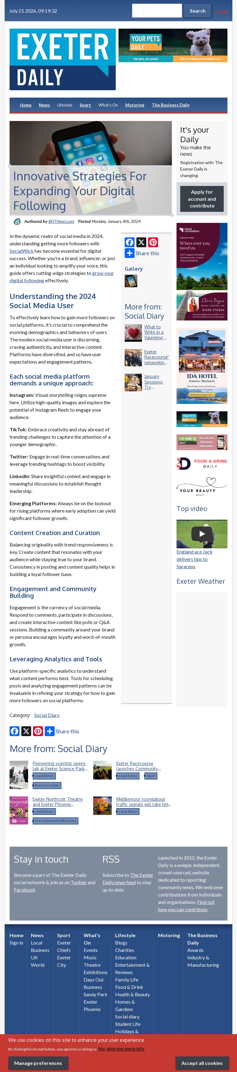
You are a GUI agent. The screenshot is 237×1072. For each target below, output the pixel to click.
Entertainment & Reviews (55, 821)
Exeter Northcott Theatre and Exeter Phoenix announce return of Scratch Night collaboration (60, 807)
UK (34, 957)
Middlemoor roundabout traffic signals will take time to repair (143, 804)
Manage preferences (38, 1063)
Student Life (127, 1024)
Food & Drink (129, 987)
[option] (172, 45)
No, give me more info (121, 1048)
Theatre (92, 965)
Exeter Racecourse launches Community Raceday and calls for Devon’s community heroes (143, 771)
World (37, 965)
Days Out (94, 979)
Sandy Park (95, 994)
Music (90, 957)
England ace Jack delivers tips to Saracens (195, 559)
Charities (124, 950)
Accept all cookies (202, 1063)
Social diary (127, 1016)
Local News (44, 776)
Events (91, 950)
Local (36, 942)
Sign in (16, 942)
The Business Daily (170, 105)
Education (125, 957)
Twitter (79, 882)
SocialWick (22, 251)
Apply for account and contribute (202, 198)
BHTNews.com (61, 221)
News (44, 105)
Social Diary (47, 715)
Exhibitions (95, 972)
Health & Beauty (132, 994)
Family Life (126, 979)
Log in (221, 11)
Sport (85, 105)
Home (25, 105)
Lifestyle (64, 105)
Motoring (134, 105)
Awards (195, 950)
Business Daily (47, 785)
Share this (142, 253)
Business (40, 950)
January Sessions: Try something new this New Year (155, 390)
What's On (108, 105)
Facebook (24, 890)
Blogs (121, 942)
